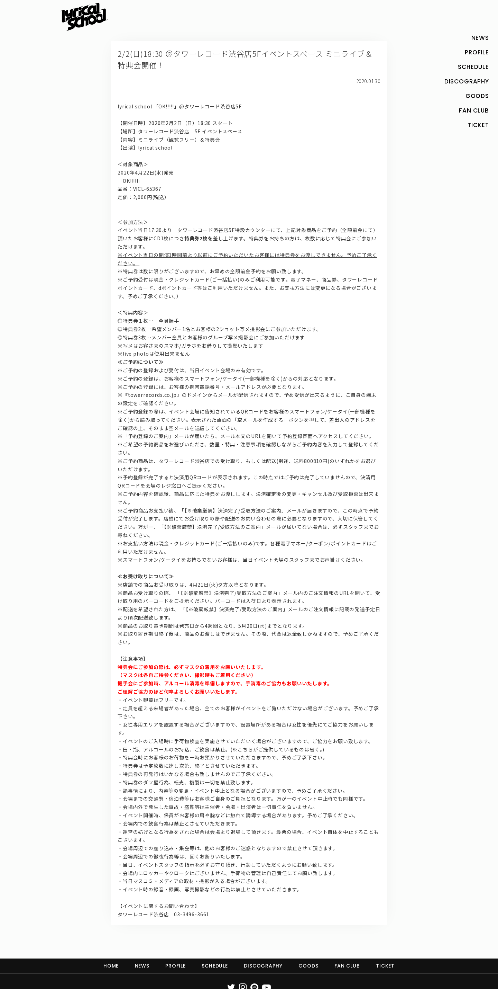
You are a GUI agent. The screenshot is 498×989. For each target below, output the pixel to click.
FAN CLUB (347, 965)
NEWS (142, 965)
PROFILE (175, 965)
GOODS (308, 965)
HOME (111, 965)
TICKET (385, 965)
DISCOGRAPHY (263, 965)
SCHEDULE (215, 965)
